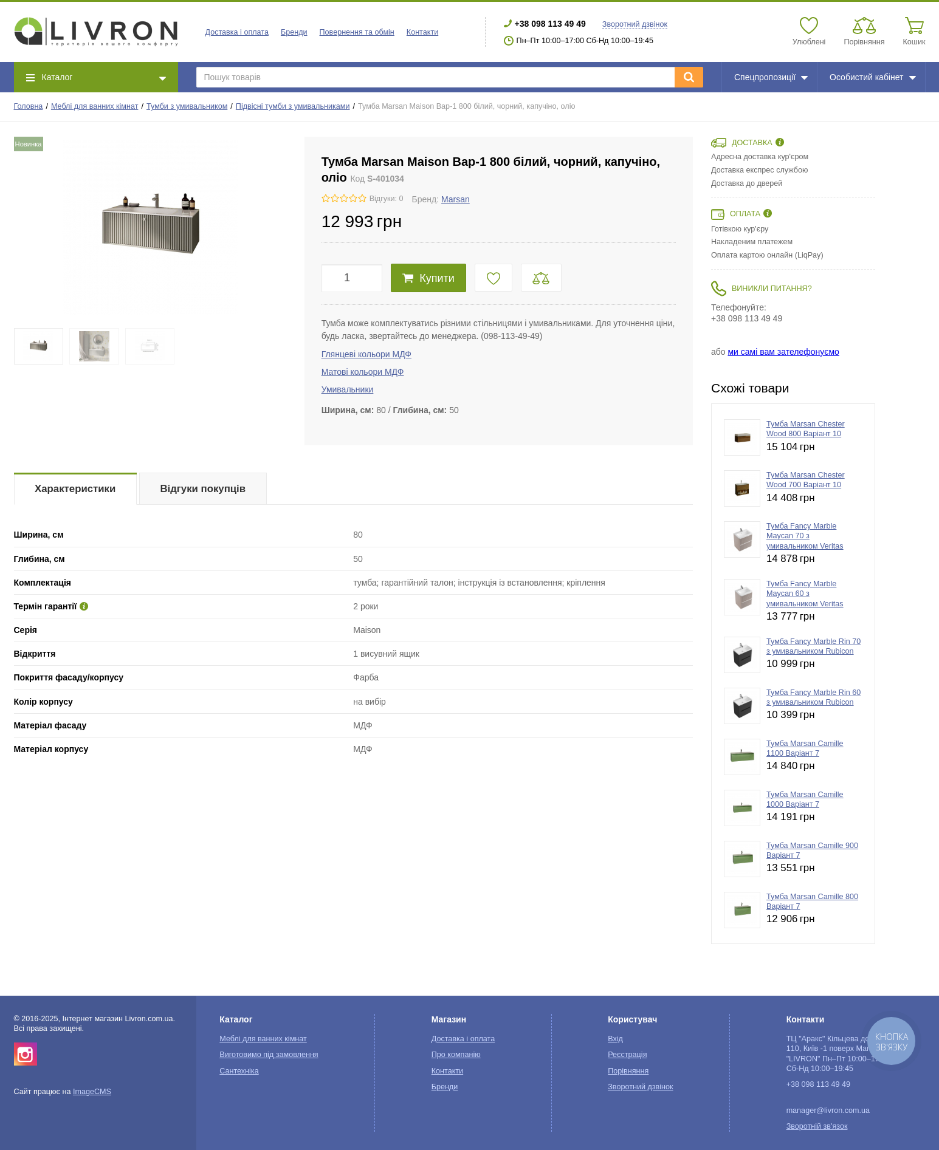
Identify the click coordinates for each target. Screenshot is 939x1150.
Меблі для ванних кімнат (95, 106)
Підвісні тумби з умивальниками (293, 106)
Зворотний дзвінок (634, 24)
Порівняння (628, 1071)
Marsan (455, 199)
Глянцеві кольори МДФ (366, 354)
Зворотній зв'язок (817, 1126)
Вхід (615, 1039)
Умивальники (348, 389)
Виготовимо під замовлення (268, 1054)
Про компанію (456, 1054)
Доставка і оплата (237, 32)
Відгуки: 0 (387, 198)
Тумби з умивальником (186, 106)
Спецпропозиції (771, 77)
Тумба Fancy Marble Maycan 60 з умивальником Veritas (805, 594)
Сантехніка (238, 1071)
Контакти (422, 32)
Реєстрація (627, 1054)
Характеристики (75, 489)
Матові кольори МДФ (363, 372)
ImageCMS (92, 1091)
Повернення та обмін (357, 32)
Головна (28, 106)
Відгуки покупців (203, 489)
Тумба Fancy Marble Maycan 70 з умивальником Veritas (805, 536)
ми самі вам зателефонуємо (783, 352)
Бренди (294, 32)
